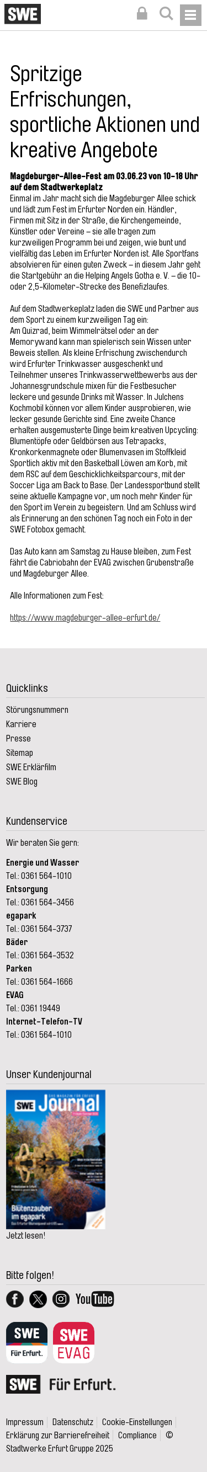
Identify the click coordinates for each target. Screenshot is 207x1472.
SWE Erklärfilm (31, 767)
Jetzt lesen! (25, 1236)
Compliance (137, 1436)
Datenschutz (72, 1422)
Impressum (25, 1422)
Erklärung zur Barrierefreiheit (57, 1436)
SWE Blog (22, 782)
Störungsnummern (37, 710)
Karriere (21, 724)
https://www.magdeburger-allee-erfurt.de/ (85, 618)
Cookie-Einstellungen (137, 1422)
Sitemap (19, 753)
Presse (18, 739)
